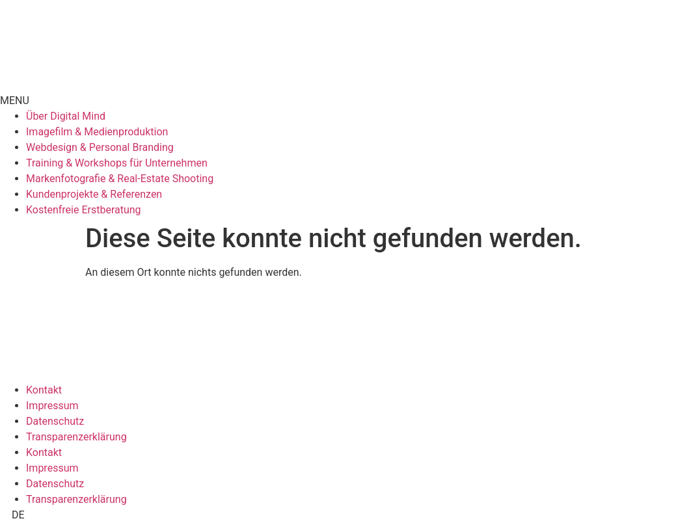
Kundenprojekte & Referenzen (94, 194)
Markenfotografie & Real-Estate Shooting (119, 178)
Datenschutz (55, 421)
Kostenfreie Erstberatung (83, 210)
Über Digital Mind (65, 116)
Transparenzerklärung (76, 437)
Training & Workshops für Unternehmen (117, 163)
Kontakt (44, 390)
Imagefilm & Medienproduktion (97, 132)
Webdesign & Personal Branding (100, 147)
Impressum (52, 405)
